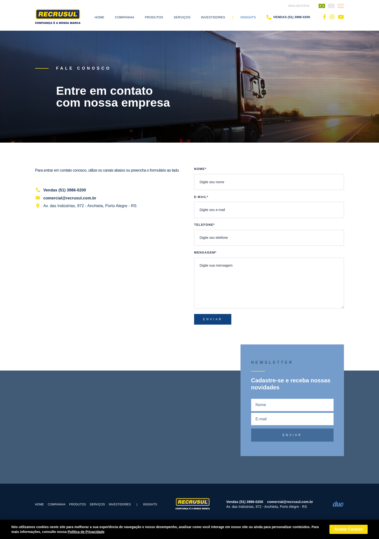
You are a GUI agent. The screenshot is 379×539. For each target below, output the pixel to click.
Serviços (97, 504)
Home (99, 17)
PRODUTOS (77, 504)
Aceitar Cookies (348, 529)
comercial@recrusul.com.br (65, 198)
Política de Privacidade (86, 532)
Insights (248, 17)
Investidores (213, 17)
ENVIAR (212, 319)
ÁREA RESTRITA (298, 5)
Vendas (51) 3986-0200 (288, 17)
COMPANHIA (56, 504)
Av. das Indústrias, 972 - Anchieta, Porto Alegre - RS (86, 206)
